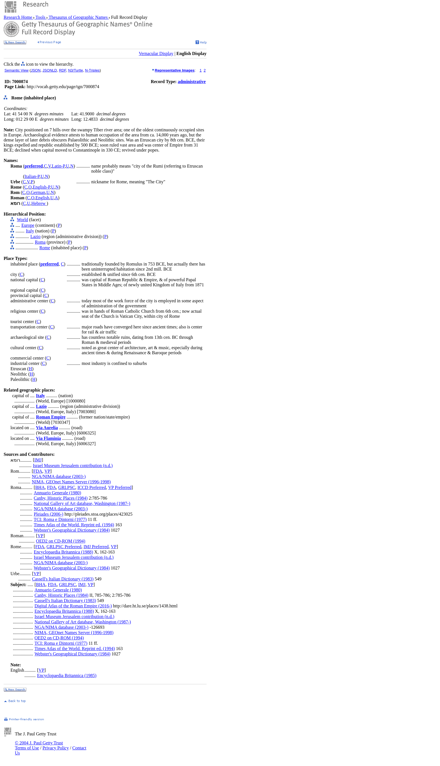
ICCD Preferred (91, 487)
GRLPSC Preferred (64, 546)
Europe (27, 225)
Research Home (18, 17)
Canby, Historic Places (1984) (61, 498)
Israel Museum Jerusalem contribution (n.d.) (73, 465)
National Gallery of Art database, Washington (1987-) (82, 503)
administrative (192, 81)
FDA (37, 471)
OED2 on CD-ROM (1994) (60, 541)
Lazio (35, 236)
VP (47, 471)
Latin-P (58, 166)
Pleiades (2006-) (48, 514)
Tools (41, 17)
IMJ (38, 460)
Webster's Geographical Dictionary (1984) (71, 530)
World (22, 219)
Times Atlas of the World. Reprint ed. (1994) (74, 524)
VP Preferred (119, 487)
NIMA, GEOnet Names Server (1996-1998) (71, 481)
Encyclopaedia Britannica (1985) (66, 675)
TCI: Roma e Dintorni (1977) (60, 519)
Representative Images (175, 70)
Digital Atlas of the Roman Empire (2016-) (73, 605)
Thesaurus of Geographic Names (78, 17)
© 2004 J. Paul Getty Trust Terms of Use (39, 745)
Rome (44, 247)
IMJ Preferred (96, 546)
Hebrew (39, 203)
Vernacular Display (156, 53)
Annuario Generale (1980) (57, 492)
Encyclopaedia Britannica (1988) (63, 552)
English (42, 197)
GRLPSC (66, 487)
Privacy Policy (55, 748)
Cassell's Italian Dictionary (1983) (62, 579)
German (38, 192)
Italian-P (31, 176)
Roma (40, 242)
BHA (40, 487)
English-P (41, 187)
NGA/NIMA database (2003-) (59, 476)
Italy (30, 230)
